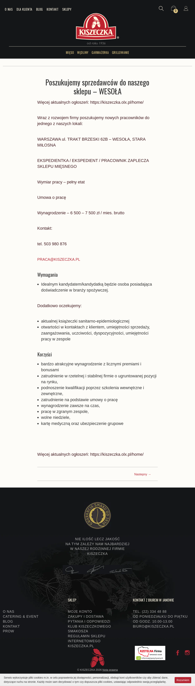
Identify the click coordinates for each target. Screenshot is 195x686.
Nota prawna (110, 669)
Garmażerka (100, 52)
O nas (9, 9)
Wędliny (83, 52)
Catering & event (21, 616)
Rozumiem (183, 679)
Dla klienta (24, 9)
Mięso (70, 52)
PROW (8, 631)
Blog (39, 9)
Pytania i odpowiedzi (89, 621)
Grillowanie (120, 52)
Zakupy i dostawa (86, 616)
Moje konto (80, 611)
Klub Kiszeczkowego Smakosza (89, 629)
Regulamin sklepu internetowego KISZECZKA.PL (86, 641)
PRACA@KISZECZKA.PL (61, 259)
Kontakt (52, 9)
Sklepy (67, 9)
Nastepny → (142, 474)
